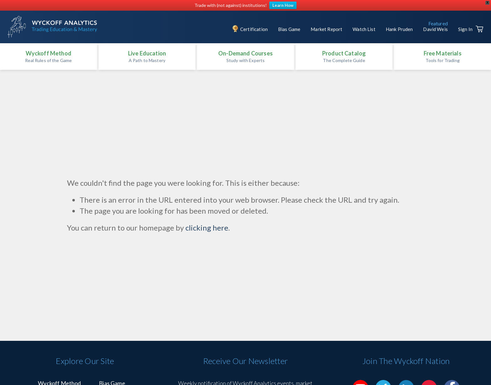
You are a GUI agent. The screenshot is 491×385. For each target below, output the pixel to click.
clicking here (206, 227)
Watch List (364, 29)
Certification (254, 29)
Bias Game (289, 29)
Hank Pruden (399, 29)
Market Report (326, 29)
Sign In (465, 29)
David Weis (435, 29)
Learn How (282, 5)
